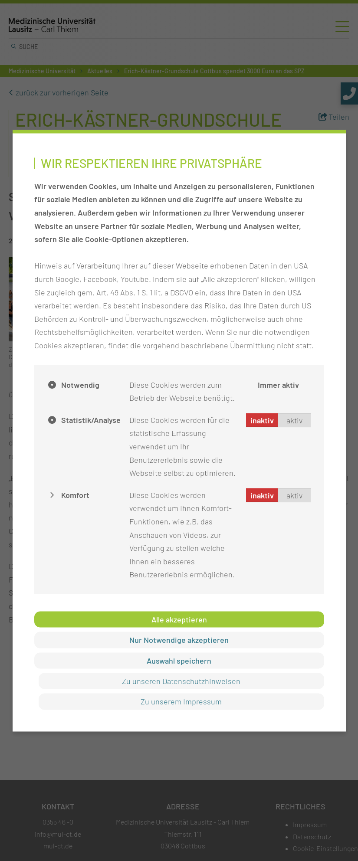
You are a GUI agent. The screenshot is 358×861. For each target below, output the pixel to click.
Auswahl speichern (179, 660)
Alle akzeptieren (179, 619)
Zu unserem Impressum (181, 701)
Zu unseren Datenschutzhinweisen (181, 681)
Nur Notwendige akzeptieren (179, 640)
